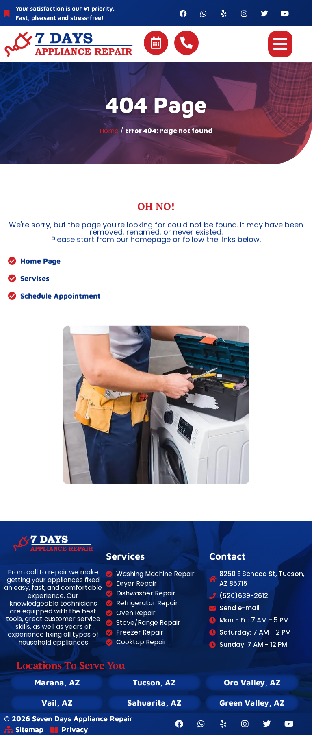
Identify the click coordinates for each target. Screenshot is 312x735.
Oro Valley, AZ (252, 682)
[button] (280, 44)
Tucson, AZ (154, 682)
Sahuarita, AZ (154, 702)
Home (109, 130)
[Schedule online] (156, 43)
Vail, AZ (57, 702)
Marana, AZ (57, 682)
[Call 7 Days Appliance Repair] (186, 43)
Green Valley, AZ (252, 702)
